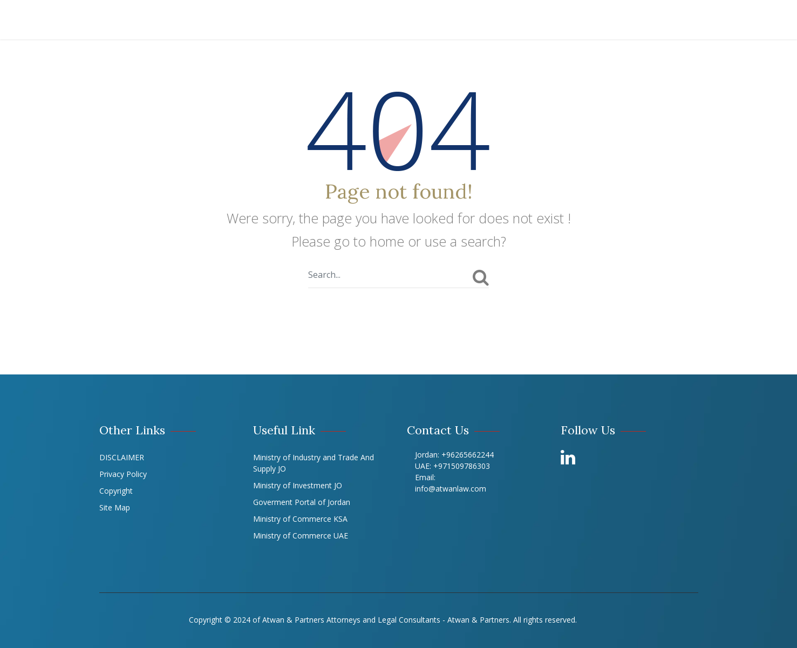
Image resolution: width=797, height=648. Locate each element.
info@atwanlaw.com (450, 488)
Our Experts (473, 19)
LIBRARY (594, 19)
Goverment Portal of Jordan (301, 502)
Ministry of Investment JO (297, 485)
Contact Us (709, 19)
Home (165, 19)
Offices (539, 19)
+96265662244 (466, 454)
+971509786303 (461, 466)
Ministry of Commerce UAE (300, 535)
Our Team (402, 19)
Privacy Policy (123, 474)
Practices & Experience (302, 19)
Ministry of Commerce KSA (300, 519)
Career (647, 19)
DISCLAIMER (121, 457)
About (210, 19)
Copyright (116, 491)
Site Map (114, 507)
